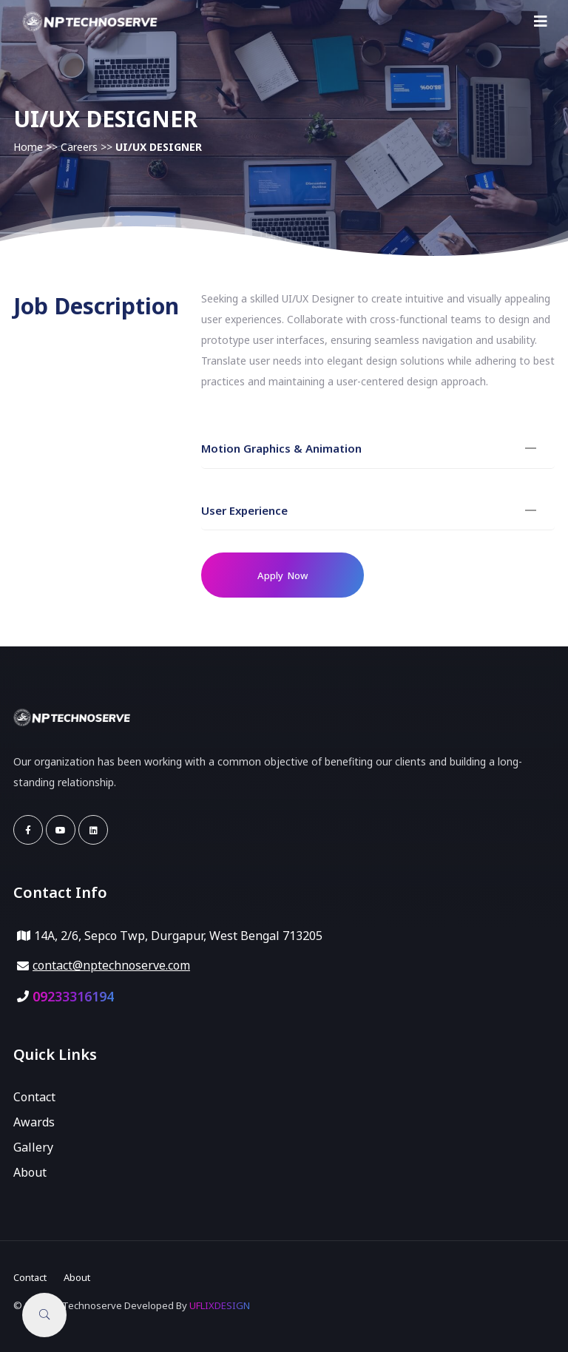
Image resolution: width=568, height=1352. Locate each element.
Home (28, 147)
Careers (79, 147)
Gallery (33, 1147)
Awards (34, 1122)
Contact (34, 1097)
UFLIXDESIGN (219, 1305)
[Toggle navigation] (540, 21)
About (30, 1172)
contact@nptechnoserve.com (111, 965)
